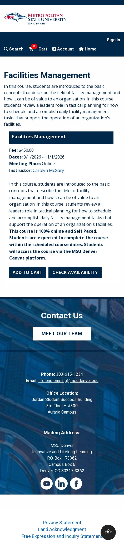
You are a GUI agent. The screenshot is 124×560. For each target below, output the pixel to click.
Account (63, 49)
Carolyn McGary (48, 170)
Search (13, 49)
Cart (38, 49)
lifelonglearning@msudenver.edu (68, 380)
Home (88, 49)
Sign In (113, 39)
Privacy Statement (62, 522)
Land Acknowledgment (62, 529)
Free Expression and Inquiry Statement (62, 536)
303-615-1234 (69, 374)
